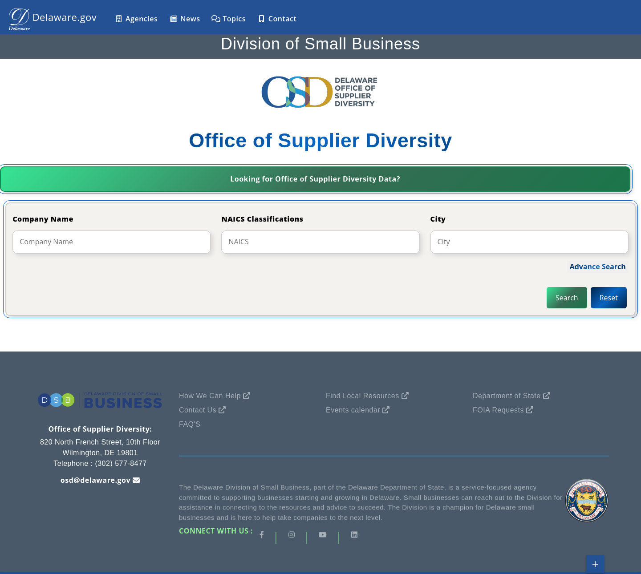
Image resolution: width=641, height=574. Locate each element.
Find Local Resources (362, 396)
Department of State (507, 396)
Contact (276, 19)
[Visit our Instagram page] (292, 536)
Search (567, 298)
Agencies (136, 19)
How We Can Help (210, 396)
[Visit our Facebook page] (262, 536)
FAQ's (189, 424)
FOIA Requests (498, 410)
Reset (609, 298)
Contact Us (197, 410)
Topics (228, 19)
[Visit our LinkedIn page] (355, 536)
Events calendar (353, 410)
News (184, 19)
